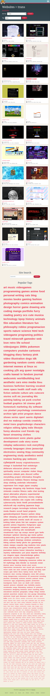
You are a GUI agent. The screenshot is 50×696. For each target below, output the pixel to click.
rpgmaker (12, 646)
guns (14, 649)
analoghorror (38, 648)
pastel (28, 613)
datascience (5, 673)
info (33, 500)
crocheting (37, 646)
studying (38, 569)
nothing (13, 497)
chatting (24, 622)
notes (40, 651)
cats (27, 295)
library (16, 638)
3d (24, 403)
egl (4, 637)
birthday (42, 553)
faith (36, 676)
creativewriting (18, 662)
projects (32, 511)
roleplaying (22, 560)
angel (36, 679)
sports (8, 330)
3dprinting (18, 617)
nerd (43, 619)
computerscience (17, 608)
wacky (8, 142)
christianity (14, 578)
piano (12, 565)
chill (25, 632)
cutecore (39, 393)
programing (25, 334)
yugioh (33, 679)
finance (24, 514)
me (10, 420)
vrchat (42, 662)
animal (26, 655)
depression (24, 637)
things (36, 592)
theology (5, 644)
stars (13, 574)
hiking (6, 543)
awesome (16, 592)
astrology (7, 530)
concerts (43, 648)
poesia (43, 663)
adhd (7, 663)
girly (13, 617)
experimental (34, 494)
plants (30, 438)
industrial (12, 662)
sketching (41, 629)
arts (31, 393)
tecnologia (24, 508)
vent (41, 596)
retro (10, 163)
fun (37, 322)
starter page (5, 221)
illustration (36, 183)
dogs (29, 358)
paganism (39, 662)
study (20, 455)
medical (35, 622)
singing (38, 497)
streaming (16, 434)
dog (25, 545)
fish (23, 522)
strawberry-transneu (6, 223)
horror (17, 307)
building (39, 644)
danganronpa (12, 576)
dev (25, 594)
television (33, 517)
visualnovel (20, 630)
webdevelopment (37, 538)
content (41, 655)
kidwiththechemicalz (6, 80)
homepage (12, 626)
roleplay (8, 445)
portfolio (28, 180)
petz (11, 633)
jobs (27, 668)
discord (29, 474)
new (25, 662)
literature (28, 322)
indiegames (26, 574)
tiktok (27, 619)
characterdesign (26, 555)
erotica (29, 646)
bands (36, 630)
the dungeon (29, 242)
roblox (22, 326)
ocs (29, 244)
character (26, 651)
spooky (34, 668)
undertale (21, 483)
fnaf (25, 466)
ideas (13, 627)
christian (8, 637)
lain (26, 522)
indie (30, 427)
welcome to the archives (7, 99)
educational (8, 592)
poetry (18, 315)
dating (43, 665)
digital (6, 497)
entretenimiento (39, 670)
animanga (30, 626)
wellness (24, 640)
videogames (37, 204)
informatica (27, 477)
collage (31, 592)
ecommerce (8, 589)
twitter (40, 660)
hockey (30, 627)
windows (27, 540)
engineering (10, 455)
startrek (39, 654)
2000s (23, 346)
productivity (5, 679)
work (27, 520)
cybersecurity (10, 503)
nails (4, 648)
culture (24, 393)
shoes (42, 624)
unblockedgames (30, 657)
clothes (27, 434)
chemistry (35, 602)
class (8, 654)
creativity (36, 420)
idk (35, 358)
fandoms (30, 488)
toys (16, 532)
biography (26, 679)
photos (26, 468)
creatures (12, 668)
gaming (26, 299)
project (18, 477)
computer (25, 471)
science (26, 330)
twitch (15, 572)
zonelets (24, 569)
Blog (19, 692)
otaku (35, 643)
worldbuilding (25, 378)
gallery (37, 555)
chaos (8, 659)
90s (36, 396)
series (15, 417)
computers (10, 350)
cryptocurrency (32, 651)
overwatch (11, 671)
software (5, 163)
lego (24, 612)
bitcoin (16, 612)
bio (29, 543)
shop (6, 483)
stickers (43, 600)
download (31, 676)
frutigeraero (31, 525)
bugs (37, 505)
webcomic (35, 41)
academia (26, 633)
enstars (18, 629)
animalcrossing (18, 663)
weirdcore (8, 474)
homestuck (10, 406)
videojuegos (11, 346)
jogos (17, 555)
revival (14, 657)
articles (36, 654)
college (17, 606)
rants (43, 640)
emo (32, 102)
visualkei (9, 670)
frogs (13, 638)
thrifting (32, 632)
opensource (11, 621)
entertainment (11, 438)
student (20, 594)
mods (5, 641)
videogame (10, 334)
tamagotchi (30, 668)
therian (29, 617)
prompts (26, 670)
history (30, 318)
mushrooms (36, 678)
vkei (24, 567)
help (8, 606)
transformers (40, 598)
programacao (18, 635)
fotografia (34, 604)
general (39, 637)
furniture (15, 640)
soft (4, 646)
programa (35, 637)
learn (16, 627)
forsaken (5, 651)
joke (42, 667)
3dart (33, 646)
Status (32, 692)
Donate (12, 692)
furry (30, 163)
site (22, 500)
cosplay (34, 485)
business (9, 386)
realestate (31, 600)
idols (10, 663)
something (39, 667)
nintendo (8, 491)
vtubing (28, 667)
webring (12, 41)
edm (35, 626)
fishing (5, 629)
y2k (17, 370)
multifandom (11, 681)
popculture (8, 558)
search (9, 627)
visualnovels (9, 532)
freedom (33, 624)
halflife (32, 673)
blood (32, 655)
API (23, 692)
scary (14, 637)
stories (7, 396)
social (33, 468)
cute (31, 315)
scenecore (7, 580)
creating (41, 652)
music (28, 61)
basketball (17, 466)
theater (17, 604)
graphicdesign (25, 424)
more (4, 671)
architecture (9, 480)
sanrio (29, 417)
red (29, 678)
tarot (18, 538)
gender (17, 679)
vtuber (33, 471)
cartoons (34, 350)
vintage (7, 466)
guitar (37, 438)
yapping (11, 641)
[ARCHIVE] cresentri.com (8, 201)
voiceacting (26, 654)
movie (41, 480)
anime (34, 102)
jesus (8, 602)
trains (5, 606)
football (8, 403)
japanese (30, 505)
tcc (10, 624)
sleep (37, 514)
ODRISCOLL (29, 221)
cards (37, 651)
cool (23, 431)
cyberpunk (9, 462)
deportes (34, 553)
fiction (7, 393)
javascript (37, 448)
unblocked (28, 602)
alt (34, 596)
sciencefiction (30, 640)
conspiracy (35, 629)
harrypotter (35, 644)
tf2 (29, 576)
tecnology (16, 676)
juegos (15, 508)
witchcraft (8, 505)
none (20, 583)
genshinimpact (17, 641)
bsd (37, 624)
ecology (23, 619)
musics (5, 665)
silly (11, 122)
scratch (10, 598)
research (7, 508)
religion (8, 427)
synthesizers (36, 657)
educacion (17, 468)
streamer (9, 679)
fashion (37, 299)
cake (22, 679)
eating (39, 635)
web (39, 338)
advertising (31, 662)
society (15, 646)
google (37, 659)
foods (15, 583)
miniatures (12, 676)
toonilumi (28, 243)
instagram (18, 657)
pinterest (39, 587)
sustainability (24, 641)
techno (33, 617)
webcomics (19, 445)
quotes (43, 644)
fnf (5, 563)
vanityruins (28, 101)
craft (32, 583)
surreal (43, 637)
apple (14, 659)
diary (19, 354)
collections (29, 673)
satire (23, 662)
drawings (19, 540)
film (6, 322)
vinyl (35, 662)
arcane (32, 678)
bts (39, 602)
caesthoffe (5, 101)
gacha (34, 640)
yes (31, 619)
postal (34, 224)
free (22, 538)
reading (8, 315)
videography (34, 610)
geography (24, 592)
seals (35, 655)
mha (15, 670)
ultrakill (20, 659)
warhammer (36, 673)
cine (29, 594)
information (32, 483)
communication (23, 657)
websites (15, 500)
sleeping (13, 517)
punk (29, 400)
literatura (34, 615)
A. (26, 119)
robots (6, 545)
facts (15, 668)
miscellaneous (24, 671)
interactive (30, 550)
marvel (31, 532)
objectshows (8, 567)
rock (29, 445)
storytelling (9, 477)
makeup (17, 420)
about (6, 494)
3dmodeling (41, 594)
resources (32, 560)
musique (7, 671)
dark (35, 572)
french (21, 654)
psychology (23, 410)
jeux (28, 671)
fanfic (41, 532)
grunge (34, 594)
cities (38, 679)
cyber (5, 612)
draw (24, 613)
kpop (21, 318)
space (30, 81)
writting (23, 635)
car (23, 583)
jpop (36, 600)
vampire (30, 654)
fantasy (27, 354)
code (21, 441)
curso (34, 633)
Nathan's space (29, 201)
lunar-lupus (4, 243)
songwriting (22, 670)
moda (6, 511)
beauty (19, 463)
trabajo (19, 678)
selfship (5, 654)
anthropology (6, 643)
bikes (33, 652)
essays (25, 532)
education (15, 322)
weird (40, 455)
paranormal (34, 576)
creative (16, 491)
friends (31, 431)
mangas (38, 638)
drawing (34, 307)
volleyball (20, 585)
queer (4, 41)
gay (32, 163)
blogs (39, 471)
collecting (16, 530)
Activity (5, 10)
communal (29, 142)
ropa (8, 626)
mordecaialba (29, 182)
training (40, 659)
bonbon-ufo (4, 264)
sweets (12, 667)
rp (28, 563)
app (29, 535)
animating (18, 668)
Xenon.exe (28, 160)
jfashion (6, 565)
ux (28, 644)
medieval (19, 640)
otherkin (39, 626)
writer (30, 644)
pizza (28, 553)
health (21, 389)
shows (7, 417)
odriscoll (28, 223)
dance (37, 413)
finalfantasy (5, 670)
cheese (18, 670)
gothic (27, 538)
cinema (31, 403)
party (30, 663)
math (34, 389)
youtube (23, 350)
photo (18, 522)
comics (24, 303)
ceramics (24, 643)
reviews (8, 459)
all (31, 520)
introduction (17, 567)
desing (22, 668)
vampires (33, 522)
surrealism (40, 622)
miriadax (27, 659)
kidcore (9, 629)
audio (10, 569)
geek (36, 663)
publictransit (29, 140)
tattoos (5, 622)
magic (21, 485)
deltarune (8, 468)
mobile (29, 641)
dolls (41, 517)
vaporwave (8, 485)
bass (25, 668)
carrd (19, 548)
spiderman (10, 655)
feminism (23, 589)
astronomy (22, 497)
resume (36, 520)
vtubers (22, 604)
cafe (5, 602)
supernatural (7, 615)
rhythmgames (32, 659)
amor (18, 569)
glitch (32, 643)
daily (25, 667)
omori (30, 589)
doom (12, 606)
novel (22, 600)
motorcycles (24, 673)
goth (38, 403)
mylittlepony (9, 660)
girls (26, 600)
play (33, 654)
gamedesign (36, 543)
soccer (17, 471)
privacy (42, 574)
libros (20, 572)
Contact (43, 692)
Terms (37, 692)
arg (22, 370)
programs (10, 651)
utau (25, 585)
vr (41, 520)
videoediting (37, 613)
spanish (6, 585)
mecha (27, 678)
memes (18, 366)
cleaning (26, 627)
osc (5, 555)
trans (7, 41)
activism (22, 578)
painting (8, 400)
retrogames (6, 640)
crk (13, 655)
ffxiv (39, 572)
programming (14, 81)
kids (11, 654)
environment (29, 598)
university (33, 641)
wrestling (42, 576)
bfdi (37, 574)
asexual (7, 224)
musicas (22, 667)
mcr (23, 610)
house (11, 659)
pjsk (11, 572)
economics (29, 622)
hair (19, 638)
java (32, 613)
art (27, 41)
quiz (27, 662)
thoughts (37, 477)
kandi (16, 624)
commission (25, 665)
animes (14, 525)
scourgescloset (5, 141)
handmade (5, 655)
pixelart (12, 410)
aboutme (15, 431)
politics (6, 102)
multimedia (10, 612)
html (34, 330)
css (5, 410)
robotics (37, 583)
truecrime (26, 621)
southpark (19, 615)
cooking (9, 370)
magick (5, 667)
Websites (8, 7)
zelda (12, 665)
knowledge (39, 633)
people (30, 621)
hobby (14, 560)
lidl (30, 122)
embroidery (19, 665)
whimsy (18, 598)
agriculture (5, 681)
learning (30, 386)
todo (40, 673)
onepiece (15, 648)
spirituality (8, 471)
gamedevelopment (12, 514)
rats (29, 637)
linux (30, 366)
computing (27, 604)
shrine (41, 578)
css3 (9, 662)
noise (33, 574)
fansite (24, 565)
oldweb (16, 474)
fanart (7, 434)
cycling (22, 644)
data (17, 563)
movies (8, 299)
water (38, 643)
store (12, 602)
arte (42, 307)
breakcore (7, 574)
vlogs (4, 663)
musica (39, 315)
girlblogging (11, 183)
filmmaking (22, 587)
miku (43, 617)
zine (37, 558)
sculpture (37, 632)
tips (11, 678)
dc (19, 619)
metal (37, 224)
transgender (15, 527)
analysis (14, 629)
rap (20, 532)
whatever (27, 610)
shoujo (29, 670)
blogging (9, 354)
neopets (8, 668)
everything (38, 445)
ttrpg (28, 452)
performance (23, 652)
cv (31, 637)
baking (17, 400)
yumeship (21, 651)
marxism (33, 663)
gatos (6, 520)
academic (39, 640)
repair (16, 667)
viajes (19, 667)
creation (5, 638)
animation (36, 303)
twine (42, 589)
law (14, 569)
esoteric (19, 648)
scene (35, 441)
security (16, 558)
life (18, 342)
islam (36, 665)
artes (5, 626)
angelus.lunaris (5, 242)
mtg (23, 655)
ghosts (7, 646)
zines (40, 183)
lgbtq (9, 41)
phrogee (28, 121)
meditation (10, 657)
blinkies (7, 500)
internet (8, 366)
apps (39, 525)
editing (16, 427)
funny (7, 431)
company (26, 649)
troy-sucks (28, 40)
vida (41, 657)
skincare (18, 622)
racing (5, 630)
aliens (6, 540)
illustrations (6, 652)
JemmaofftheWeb (6, 180)
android (6, 594)
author (43, 626)
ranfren (40, 678)
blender (23, 563)
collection (18, 610)
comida (26, 420)
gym (37, 532)
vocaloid (40, 386)
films (39, 382)
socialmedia (8, 587)
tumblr (5, 610)
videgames (7, 676)
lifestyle (38, 427)
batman (19, 646)
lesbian (42, 592)
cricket (22, 626)
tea (42, 602)
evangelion (6, 662)
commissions (38, 410)
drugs (22, 638)
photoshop (43, 676)
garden (26, 646)
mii (11, 204)
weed (5, 617)
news (6, 389)
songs (15, 587)
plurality (25, 608)
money (31, 497)
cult (20, 671)
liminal (5, 649)
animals (40, 318)
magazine (12, 643)
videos (40, 362)
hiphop (25, 572)
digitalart (38, 417)
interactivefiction (31, 665)
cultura (30, 629)
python (40, 535)
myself (29, 567)
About (6, 692)
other (6, 517)
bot (13, 651)
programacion (36, 326)
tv (21, 374)
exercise (8, 665)
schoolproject (39, 641)
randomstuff (43, 668)
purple (43, 635)
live (13, 654)
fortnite (30, 548)
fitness (23, 491)
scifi (14, 396)
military (15, 665)
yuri (23, 553)
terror (38, 652)
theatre (12, 511)
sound (25, 624)
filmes (41, 604)
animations (36, 540)
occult (19, 511)
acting (23, 602)
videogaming (7, 633)
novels (34, 565)
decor (17, 659)
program (29, 413)
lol (45, 567)
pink (35, 354)
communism (22, 576)
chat (35, 491)
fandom (28, 374)
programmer (7, 613)
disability (13, 224)
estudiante (14, 630)
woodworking (23, 678)
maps (13, 624)
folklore (5, 660)
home (31, 572)
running (18, 574)
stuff (27, 389)
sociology (20, 627)
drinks (19, 676)
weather (11, 619)
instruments (27, 676)
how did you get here (7, 140)
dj (18, 613)
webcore (32, 459)
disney (38, 655)
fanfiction (19, 386)
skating (30, 615)
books (28, 204)
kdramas (41, 649)
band (25, 511)
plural (22, 632)
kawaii (15, 374)
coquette (19, 545)
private (43, 678)
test (37, 378)
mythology (11, 563)
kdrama (34, 627)
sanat (29, 655)
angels (28, 624)
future (24, 659)
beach (32, 670)
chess (6, 548)
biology (34, 480)
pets (23, 474)
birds (19, 503)
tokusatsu (8, 678)
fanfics (44, 659)
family (18, 543)
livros (16, 621)
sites (30, 638)
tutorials (28, 643)
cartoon (12, 543)
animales (23, 629)
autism (32, 514)
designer (5, 668)
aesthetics (30, 455)
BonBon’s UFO (5, 262)
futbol (12, 522)
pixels (43, 545)
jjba (23, 646)
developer (7, 535)
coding (8, 311)
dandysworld (35, 660)
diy (30, 406)
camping (18, 654)
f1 (39, 610)
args (29, 608)
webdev (23, 598)
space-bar (28, 80)
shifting (35, 670)
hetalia (5, 659)
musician (22, 676)
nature (16, 330)
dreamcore (39, 567)
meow (6, 569)
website (15, 393)
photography (12, 303)
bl (34, 587)
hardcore (32, 630)
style (43, 569)
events (21, 520)
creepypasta (16, 142)
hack (16, 673)
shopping (17, 488)
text (24, 630)
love (6, 342)
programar (14, 613)
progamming (20, 580)
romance (24, 527)
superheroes (35, 649)
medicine (32, 545)
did (11, 637)
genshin (7, 525)
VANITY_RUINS (30, 99)
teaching (38, 550)
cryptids (18, 644)
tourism (9, 630)
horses (10, 610)
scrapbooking (9, 648)
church (43, 657)
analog (21, 633)
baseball (34, 608)
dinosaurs (23, 596)
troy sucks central (30, 38)
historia (9, 617)
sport (22, 417)
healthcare (39, 627)
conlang (16, 651)
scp (35, 667)
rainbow (35, 671)
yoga (10, 608)
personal (30, 41)
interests (13, 520)
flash (41, 610)
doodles (13, 663)
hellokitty (31, 585)
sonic (23, 438)
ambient (33, 638)
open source (22, 689)
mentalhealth (30, 530)
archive (13, 204)
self (34, 676)
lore (16, 485)
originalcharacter (25, 660)
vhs (39, 624)
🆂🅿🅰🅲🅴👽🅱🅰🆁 (31, 79)
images (37, 606)
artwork (5, 627)
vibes (44, 670)
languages (19, 448)
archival (5, 678)
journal (14, 61)
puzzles (37, 548)
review (30, 648)
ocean (40, 563)
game (25, 307)
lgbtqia (38, 621)
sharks (5, 600)
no (44, 560)
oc (31, 224)
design (8, 307)
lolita (5, 598)
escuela (13, 615)
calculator (39, 665)
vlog (33, 606)
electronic (7, 596)
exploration (13, 679)
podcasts (10, 622)
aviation (10, 640)
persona (40, 615)
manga (17, 311)
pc (38, 604)
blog (40, 41)
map (30, 679)
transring (4, 40)
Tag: (3, 18)
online (39, 560)
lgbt (9, 204)
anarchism (13, 594)
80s (14, 598)
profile (25, 517)
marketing (22, 406)
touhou (16, 550)
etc (19, 396)
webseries (42, 643)
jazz (15, 602)
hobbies (18, 480)
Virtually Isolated (6, 160)
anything (21, 505)
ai (25, 366)
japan (27, 485)
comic (31, 362)
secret (42, 679)
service (28, 632)
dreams (7, 527)
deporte (10, 600)
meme (33, 535)
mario (19, 602)
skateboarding (9, 538)
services (6, 608)
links (22, 558)
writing (4, 183)
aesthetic (9, 382)
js (21, 622)
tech (41, 330)
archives (17, 649)
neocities (29, 652)
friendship (11, 635)
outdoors (30, 587)
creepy (29, 606)
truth (26, 644)
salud (33, 619)
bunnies (29, 578)
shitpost (16, 655)
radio (29, 491)
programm (38, 668)
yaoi (20, 517)
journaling (27, 396)
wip (15, 505)
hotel (14, 678)
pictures (13, 585)
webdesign (32, 466)
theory (33, 648)
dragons (10, 555)
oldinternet (19, 673)
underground (13, 673)
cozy (41, 606)
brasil (13, 596)
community (38, 452)
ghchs (24, 543)
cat (23, 400)
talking (14, 644)
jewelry (37, 585)
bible (18, 632)
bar (28, 81)
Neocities (16, 689)
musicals (33, 563)
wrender (4, 60)
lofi (23, 679)
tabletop (13, 163)
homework (6, 635)
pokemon (34, 346)
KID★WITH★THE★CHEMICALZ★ (10, 79)
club (4, 676)
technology (11, 318)
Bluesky (33, 689)
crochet (36, 400)
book (43, 488)
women (9, 638)
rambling (32, 667)
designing (16, 589)
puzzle (31, 527)
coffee (36, 474)
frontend (8, 667)
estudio (21, 649)
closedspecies (29, 635)
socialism (20, 621)
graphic (28, 580)
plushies (7, 578)
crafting (38, 500)
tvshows (33, 508)
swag (5, 576)
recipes (6, 572)
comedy (8, 448)
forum (33, 81)
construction (23, 606)
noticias (20, 655)
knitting (7, 522)
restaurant (18, 626)
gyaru (24, 548)
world (26, 626)
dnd (6, 420)
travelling (36, 589)
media (32, 382)
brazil (14, 633)
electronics (10, 452)
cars (18, 382)
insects (24, 617)
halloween (14, 632)
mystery (7, 553)
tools (35, 598)
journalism (8, 550)
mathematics (16, 553)
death (27, 583)
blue (14, 600)
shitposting (18, 637)
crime (20, 660)
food (42, 291)
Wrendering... (5, 58)
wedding (35, 635)
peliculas (31, 569)
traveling (18, 565)
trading (44, 613)
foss (16, 643)
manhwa (11, 604)
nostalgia (38, 370)
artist (20, 413)
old (39, 600)
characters (39, 424)
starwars (6, 604)
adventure (8, 560)
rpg (37, 431)
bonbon (4, 265)
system (40, 522)
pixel (29, 565)
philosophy (11, 326)
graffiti (8, 641)
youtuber (23, 663)
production (35, 580)
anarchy (37, 142)
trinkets (42, 621)
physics (23, 494)
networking (26, 638)
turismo (27, 630)
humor (22, 550)
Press (27, 692)
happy (42, 673)
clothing (12, 483)
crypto (27, 500)
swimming (38, 619)
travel (7, 338)
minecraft (17, 338)
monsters (6, 621)
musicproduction (12, 652)
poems (37, 527)
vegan (15, 671)
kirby (27, 629)
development (11, 441)
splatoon (15, 535)
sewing (20, 452)
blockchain (10, 644)
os (35, 652)
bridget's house (5, 119)
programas (6, 624)
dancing (23, 535)
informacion (9, 649)
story (28, 441)
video (7, 358)
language (8, 488)
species (18, 652)
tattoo (23, 648)
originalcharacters (31, 463)
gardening (10, 362)
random (22, 362)
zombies (31, 671)
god (17, 596)
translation (40, 608)
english (12, 540)
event (20, 612)
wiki (22, 530)
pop (14, 610)
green (14, 622)
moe (16, 678)
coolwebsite (14, 122)
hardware (38, 617)
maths (30, 596)
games (25, 291)
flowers (26, 480)
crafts (37, 163)
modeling (20, 624)
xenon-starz (29, 162)
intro (38, 545)
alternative (14, 494)
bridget (4, 121)
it (11, 466)
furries (41, 508)
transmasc (16, 244)
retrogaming (29, 612)
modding (12, 548)
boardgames (8, 583)
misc (37, 596)
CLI (16, 692)
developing (39, 671)
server (26, 648)
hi (45, 624)
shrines (30, 649)
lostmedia (31, 660)
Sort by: (4, 13)
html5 (24, 503)
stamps (13, 545)
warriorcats (37, 612)
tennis (31, 633)
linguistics (22, 525)
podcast (35, 578)
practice (42, 646)
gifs (33, 567)
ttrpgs (37, 488)
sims (27, 663)
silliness (18, 671)
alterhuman (43, 638)
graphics (10, 61)
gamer (25, 615)
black (12, 670)
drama (34, 621)
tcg (8, 681)
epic (21, 613)
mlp (23, 488)
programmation (15, 660)
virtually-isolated (5, 162)
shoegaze (5, 657)
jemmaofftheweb (5, 182)
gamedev (34, 61)
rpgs (13, 580)
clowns (18, 600)
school (25, 342)
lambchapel (29, 58)
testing (41, 491)
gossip (39, 676)
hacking (17, 459)
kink (9, 673)
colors (18, 633)
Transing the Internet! (7, 38)
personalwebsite (35, 503)
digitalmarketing (7, 632)
